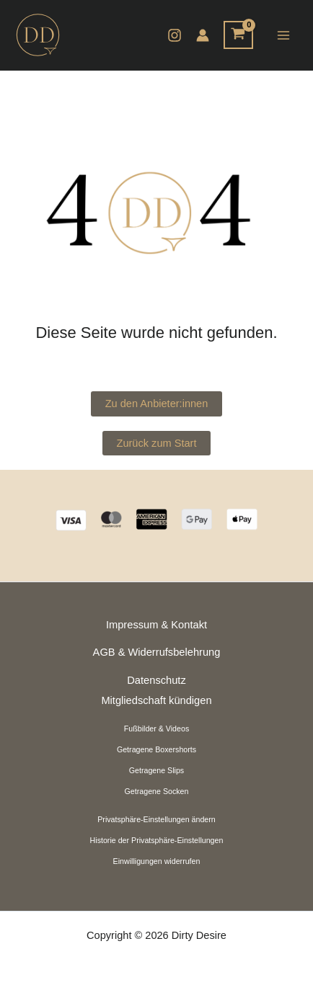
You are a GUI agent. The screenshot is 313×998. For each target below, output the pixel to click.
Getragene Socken (157, 791)
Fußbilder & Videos (156, 728)
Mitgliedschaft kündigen (156, 700)
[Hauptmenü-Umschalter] (283, 34)
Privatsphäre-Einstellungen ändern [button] (156, 819)
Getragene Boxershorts (156, 749)
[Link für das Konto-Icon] (202, 35)
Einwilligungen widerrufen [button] (156, 861)
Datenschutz (156, 680)
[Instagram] (174, 35)
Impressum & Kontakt (156, 625)
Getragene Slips (156, 770)
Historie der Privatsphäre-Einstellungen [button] (157, 840)
